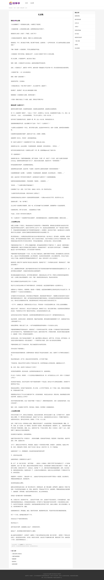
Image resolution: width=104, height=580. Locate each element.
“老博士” (77, 26)
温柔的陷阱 (14, 564)
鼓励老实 (14, 561)
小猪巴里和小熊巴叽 (17, 553)
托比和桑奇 (77, 48)
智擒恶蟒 (14, 558)
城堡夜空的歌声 (78, 37)
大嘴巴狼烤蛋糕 (15, 556)
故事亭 (21, 544)
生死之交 (77, 23)
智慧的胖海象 (78, 30)
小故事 (32, 3)
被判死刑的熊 (78, 19)
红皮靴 (40, 15)
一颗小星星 (77, 41)
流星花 (76, 44)
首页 (26, 3)
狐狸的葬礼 (77, 15)
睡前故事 (22, 7)
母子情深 (77, 33)
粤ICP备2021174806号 (56, 573)
